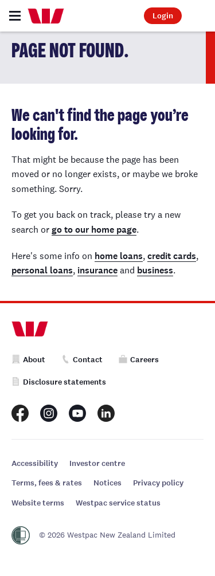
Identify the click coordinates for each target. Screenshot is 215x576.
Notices (107, 482)
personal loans (42, 270)
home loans (119, 256)
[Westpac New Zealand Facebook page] (20, 413)
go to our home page (94, 230)
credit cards (171, 256)
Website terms (37, 502)
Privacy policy (158, 482)
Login (163, 15)
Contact (82, 359)
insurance (97, 270)
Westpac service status (118, 502)
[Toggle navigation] (15, 16)
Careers (139, 359)
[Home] (46, 16)
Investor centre (97, 463)
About (28, 359)
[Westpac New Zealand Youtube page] (77, 413)
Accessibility (34, 463)
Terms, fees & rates (46, 482)
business (155, 270)
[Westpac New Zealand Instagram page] (48, 413)
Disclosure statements (58, 382)
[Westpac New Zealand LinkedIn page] (106, 413)
